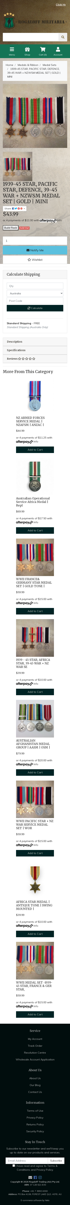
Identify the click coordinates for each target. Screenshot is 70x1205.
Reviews (21, 358)
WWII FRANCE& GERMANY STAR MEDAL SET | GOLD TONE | (34, 582)
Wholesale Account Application (35, 1059)
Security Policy (35, 1131)
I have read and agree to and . (35, 1167)
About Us (35, 1078)
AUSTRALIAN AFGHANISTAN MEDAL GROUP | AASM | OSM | (33, 744)
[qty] (35, 286)
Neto (47, 1200)
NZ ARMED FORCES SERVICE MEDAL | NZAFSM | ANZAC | (30, 421)
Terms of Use (35, 1110)
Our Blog (35, 1085)
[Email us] (30, 1177)
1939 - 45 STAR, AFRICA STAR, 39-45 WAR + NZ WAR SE (33, 663)
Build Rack (10, 227)
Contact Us (35, 1092)
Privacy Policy (35, 1117)
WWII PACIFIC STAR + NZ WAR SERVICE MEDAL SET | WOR (34, 824)
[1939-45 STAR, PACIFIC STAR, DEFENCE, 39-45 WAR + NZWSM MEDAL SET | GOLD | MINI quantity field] (35, 240)
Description (14, 341)
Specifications (16, 350)
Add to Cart (35, 449)
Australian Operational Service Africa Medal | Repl (33, 502)
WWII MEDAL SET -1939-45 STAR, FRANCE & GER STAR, (34, 986)
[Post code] (35, 300)
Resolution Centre (35, 1052)
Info (59, 220)
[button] (35, 259)
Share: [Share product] (13, 208)
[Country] (35, 293)
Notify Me (35, 250)
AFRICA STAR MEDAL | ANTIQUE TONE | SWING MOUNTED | (34, 905)
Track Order (35, 1045)
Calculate (35, 308)
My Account (35, 1039)
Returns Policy (35, 1124)
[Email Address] (27, 1160)
